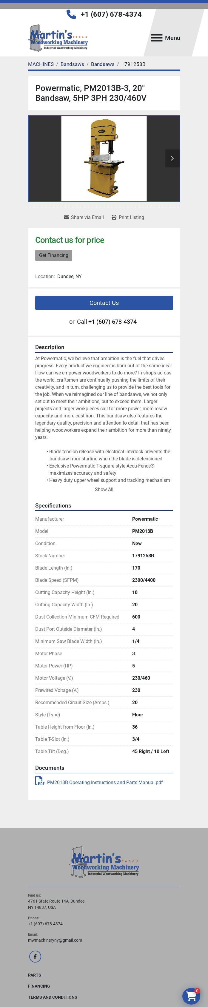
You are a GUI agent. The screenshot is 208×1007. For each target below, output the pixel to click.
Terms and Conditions (52, 997)
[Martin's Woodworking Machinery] (104, 861)
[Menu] (157, 37)
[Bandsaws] (72, 64)
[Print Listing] (128, 217)
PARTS (34, 975)
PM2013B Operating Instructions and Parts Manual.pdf (99, 782)
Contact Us (104, 302)
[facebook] (35, 957)
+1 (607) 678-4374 (111, 14)
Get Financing (53, 255)
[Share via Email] (84, 217)
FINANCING (39, 986)
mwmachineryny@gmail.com (55, 940)
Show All (104, 489)
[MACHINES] (41, 64)
